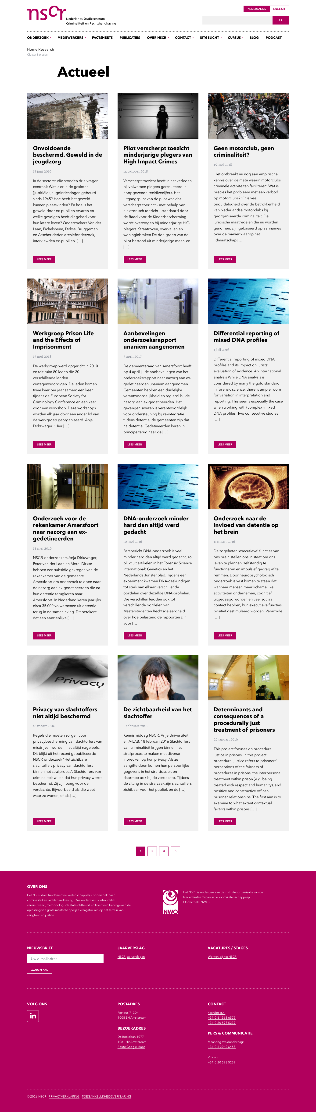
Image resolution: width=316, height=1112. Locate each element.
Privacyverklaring (64, 1096)
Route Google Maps (131, 1046)
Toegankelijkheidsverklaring (106, 1096)
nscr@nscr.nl (216, 1012)
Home (32, 49)
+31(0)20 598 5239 (222, 1022)
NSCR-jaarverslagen (131, 956)
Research (46, 49)
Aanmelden (39, 970)
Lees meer (44, 259)
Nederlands (257, 9)
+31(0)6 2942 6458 (222, 1046)
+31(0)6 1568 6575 (222, 1017)
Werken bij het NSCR (222, 956)
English (279, 9)
